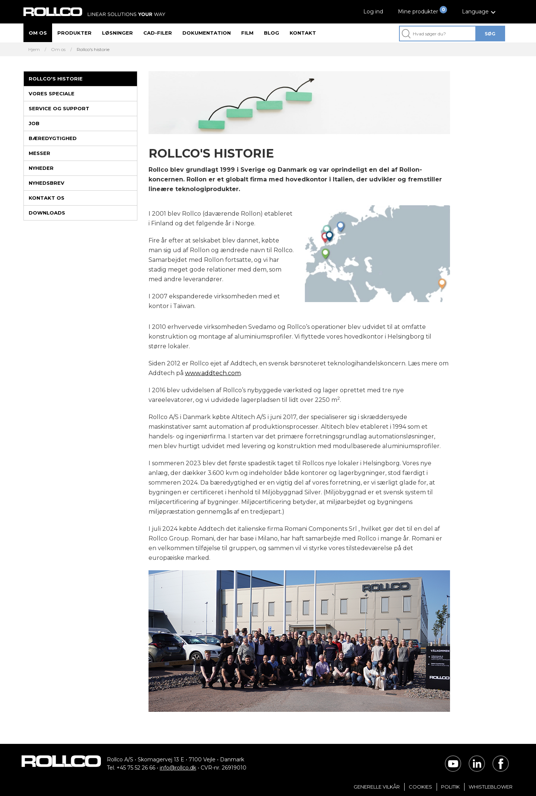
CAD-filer (157, 33)
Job (34, 123)
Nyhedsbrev (46, 183)
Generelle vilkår (377, 787)
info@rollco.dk (178, 767)
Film (247, 33)
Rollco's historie (56, 79)
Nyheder (41, 168)
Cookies (420, 787)
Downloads (47, 213)
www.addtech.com (213, 373)
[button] (479, 11)
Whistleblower (491, 787)
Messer (39, 153)
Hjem (34, 49)
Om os (38, 33)
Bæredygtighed (53, 138)
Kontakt (303, 33)
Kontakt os (46, 198)
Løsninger (117, 33)
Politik (450, 787)
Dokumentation (206, 33)
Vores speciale (51, 93)
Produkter (74, 33)
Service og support (59, 108)
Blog (271, 33)
